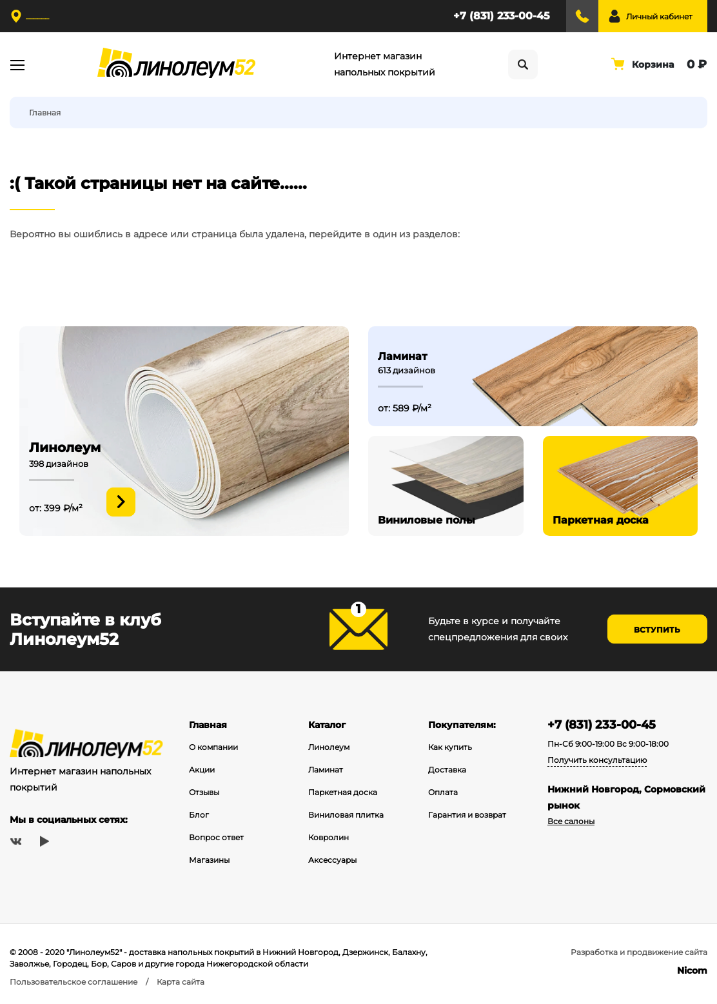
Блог (199, 815)
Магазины (209, 860)
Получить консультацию (597, 760)
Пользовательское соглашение (73, 982)
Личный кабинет (659, 16)
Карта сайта (180, 982)
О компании (213, 747)
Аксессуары (332, 860)
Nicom (692, 970)
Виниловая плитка (346, 815)
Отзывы (204, 792)
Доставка (447, 769)
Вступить (657, 630)
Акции (202, 769)
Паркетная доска (342, 792)
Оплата (443, 792)
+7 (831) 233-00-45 (501, 16)
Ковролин (328, 837)
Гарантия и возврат (467, 815)
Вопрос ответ (216, 837)
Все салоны (570, 821)
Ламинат (325, 769)
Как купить (450, 747)
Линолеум (328, 747)
